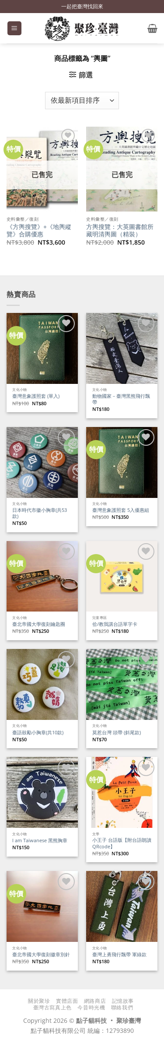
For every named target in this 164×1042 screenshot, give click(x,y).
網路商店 (95, 1001)
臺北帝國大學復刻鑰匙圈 (38, 624)
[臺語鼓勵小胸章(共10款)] (42, 684)
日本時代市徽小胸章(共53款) (39, 513)
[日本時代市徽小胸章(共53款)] (42, 462)
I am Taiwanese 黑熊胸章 (39, 840)
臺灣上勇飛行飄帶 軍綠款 (119, 954)
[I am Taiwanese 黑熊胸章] (42, 792)
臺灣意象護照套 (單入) (35, 396)
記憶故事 (123, 1001)
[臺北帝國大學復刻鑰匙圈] (42, 576)
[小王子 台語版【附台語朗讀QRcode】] (121, 792)
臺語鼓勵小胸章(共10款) (37, 732)
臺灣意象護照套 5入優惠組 (120, 510)
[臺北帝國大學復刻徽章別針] (42, 906)
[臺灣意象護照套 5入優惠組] (121, 462)
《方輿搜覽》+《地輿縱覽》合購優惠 (39, 230)
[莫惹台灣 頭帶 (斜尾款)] (121, 684)
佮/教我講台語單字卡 (114, 624)
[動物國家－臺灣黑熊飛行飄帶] (121, 348)
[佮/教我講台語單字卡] (121, 576)
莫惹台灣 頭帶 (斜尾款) (116, 732)
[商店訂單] (82, 100)
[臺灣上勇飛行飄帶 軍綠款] (121, 906)
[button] (14, 28)
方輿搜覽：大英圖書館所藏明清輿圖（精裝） (120, 230)
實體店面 (67, 1001)
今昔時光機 (91, 1007)
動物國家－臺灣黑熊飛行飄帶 (121, 399)
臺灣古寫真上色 (52, 1007)
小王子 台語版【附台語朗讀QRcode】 (121, 843)
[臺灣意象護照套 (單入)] (42, 348)
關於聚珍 (39, 1001)
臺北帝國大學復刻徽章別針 (41, 954)
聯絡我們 (122, 1007)
